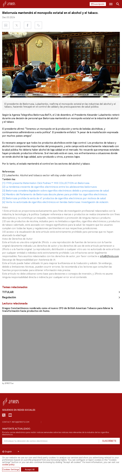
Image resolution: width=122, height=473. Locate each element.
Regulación (9, 297)
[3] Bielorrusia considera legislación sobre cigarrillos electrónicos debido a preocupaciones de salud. (55, 190)
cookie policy (8, 464)
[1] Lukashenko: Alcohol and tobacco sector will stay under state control (41, 175)
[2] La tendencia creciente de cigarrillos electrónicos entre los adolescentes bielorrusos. (49, 187)
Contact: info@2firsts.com (15, 422)
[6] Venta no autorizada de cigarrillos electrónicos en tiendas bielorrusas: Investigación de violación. (55, 202)
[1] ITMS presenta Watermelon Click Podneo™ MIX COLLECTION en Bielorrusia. (46, 183)
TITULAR (8, 292)
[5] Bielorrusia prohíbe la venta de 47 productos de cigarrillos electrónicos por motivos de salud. (54, 198)
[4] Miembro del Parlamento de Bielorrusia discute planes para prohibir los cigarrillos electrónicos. (55, 194)
